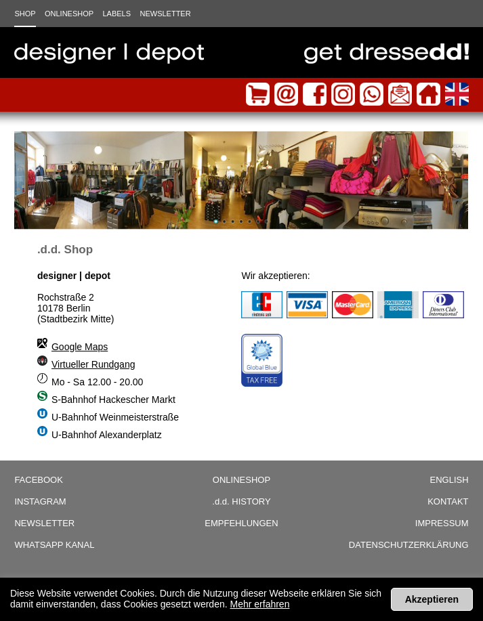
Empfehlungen (241, 523)
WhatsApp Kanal (54, 545)
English (448, 480)
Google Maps (79, 346)
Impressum (442, 523)
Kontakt (447, 501)
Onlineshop (69, 13)
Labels (116, 13)
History (241, 501)
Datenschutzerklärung (409, 545)
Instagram (40, 501)
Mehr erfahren (260, 604)
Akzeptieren (432, 599)
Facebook (38, 480)
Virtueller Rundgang (93, 364)
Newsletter (165, 13)
